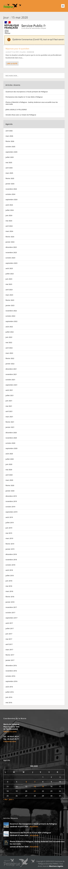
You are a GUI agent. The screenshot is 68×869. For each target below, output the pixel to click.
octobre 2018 (10, 565)
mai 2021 (9, 406)
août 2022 (9, 327)
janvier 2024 (10, 242)
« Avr (5, 799)
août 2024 (9, 205)
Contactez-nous (9, 741)
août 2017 (9, 623)
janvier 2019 (10, 549)
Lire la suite (12, 63)
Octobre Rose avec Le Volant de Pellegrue (21, 115)
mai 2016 (9, 703)
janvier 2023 (10, 305)
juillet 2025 (10, 157)
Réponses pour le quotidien (17, 48)
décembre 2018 (11, 554)
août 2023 (9, 268)
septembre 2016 (11, 681)
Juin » (11, 799)
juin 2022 (9, 337)
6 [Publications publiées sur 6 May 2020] (26, 782)
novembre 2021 (11, 374)
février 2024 (10, 237)
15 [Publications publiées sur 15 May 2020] (43, 786)
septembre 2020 (11, 448)
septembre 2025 (11, 152)
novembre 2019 (11, 501)
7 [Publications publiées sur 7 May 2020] (34, 782)
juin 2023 (9, 279)
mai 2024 (9, 221)
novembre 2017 (11, 607)
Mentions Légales (56, 866)
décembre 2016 (11, 665)
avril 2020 (9, 475)
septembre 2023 (11, 263)
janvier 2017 (10, 660)
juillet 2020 (10, 459)
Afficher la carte (9, 731)
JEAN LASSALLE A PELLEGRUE (16, 110)
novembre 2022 (11, 311)
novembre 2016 (11, 671)
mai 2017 (9, 639)
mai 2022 (9, 342)
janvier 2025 (10, 184)
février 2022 (10, 358)
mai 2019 (9, 533)
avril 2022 (9, 348)
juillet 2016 (10, 692)
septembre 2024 (11, 199)
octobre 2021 (10, 380)
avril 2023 (9, 290)
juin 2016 (9, 697)
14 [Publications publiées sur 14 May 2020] (35, 786)
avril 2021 (9, 411)
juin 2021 (9, 401)
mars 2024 (9, 231)
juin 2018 (9, 581)
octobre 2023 (10, 258)
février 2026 (10, 141)
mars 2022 (9, 353)
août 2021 (9, 390)
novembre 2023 (11, 252)
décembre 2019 (11, 496)
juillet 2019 (10, 523)
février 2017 (10, 655)
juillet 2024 (10, 210)
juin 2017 (9, 634)
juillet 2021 (10, 395)
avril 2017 (9, 644)
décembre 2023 (11, 247)
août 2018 (9, 570)
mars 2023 (9, 295)
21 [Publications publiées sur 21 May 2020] (35, 791)
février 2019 (10, 544)
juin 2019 (9, 528)
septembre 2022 (11, 321)
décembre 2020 (11, 433)
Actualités (23, 52)
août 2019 (9, 517)
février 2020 (10, 485)
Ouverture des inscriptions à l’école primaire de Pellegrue (27, 92)
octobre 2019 (10, 507)
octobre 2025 (10, 147)
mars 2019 (9, 538)
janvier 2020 (10, 491)
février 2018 (10, 597)
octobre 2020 (10, 443)
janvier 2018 (10, 602)
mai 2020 (9, 470)
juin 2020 (9, 464)
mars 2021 (9, 417)
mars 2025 (9, 173)
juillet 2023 (10, 274)
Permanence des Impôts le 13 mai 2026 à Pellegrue (24, 97)
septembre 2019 (11, 512)
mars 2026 (9, 136)
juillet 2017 (10, 628)
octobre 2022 (10, 316)
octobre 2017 (10, 613)
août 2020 (9, 454)
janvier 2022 (10, 364)
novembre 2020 (11, 438)
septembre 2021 (11, 385)
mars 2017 (9, 650)
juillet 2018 (10, 575)
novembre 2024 (11, 189)
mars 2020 (9, 480)
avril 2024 (9, 226)
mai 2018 (9, 586)
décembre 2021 (11, 369)
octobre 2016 (10, 676)
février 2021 (10, 422)
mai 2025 (9, 162)
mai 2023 (9, 284)
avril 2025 (9, 168)
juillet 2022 (10, 332)
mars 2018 (9, 591)
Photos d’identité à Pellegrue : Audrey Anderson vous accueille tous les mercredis (32, 103)
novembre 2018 (11, 560)
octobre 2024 (10, 194)
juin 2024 (9, 215)
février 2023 (10, 300)
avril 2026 (9, 131)
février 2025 (10, 178)
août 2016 (9, 687)
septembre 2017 (11, 618)
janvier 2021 (10, 427)
